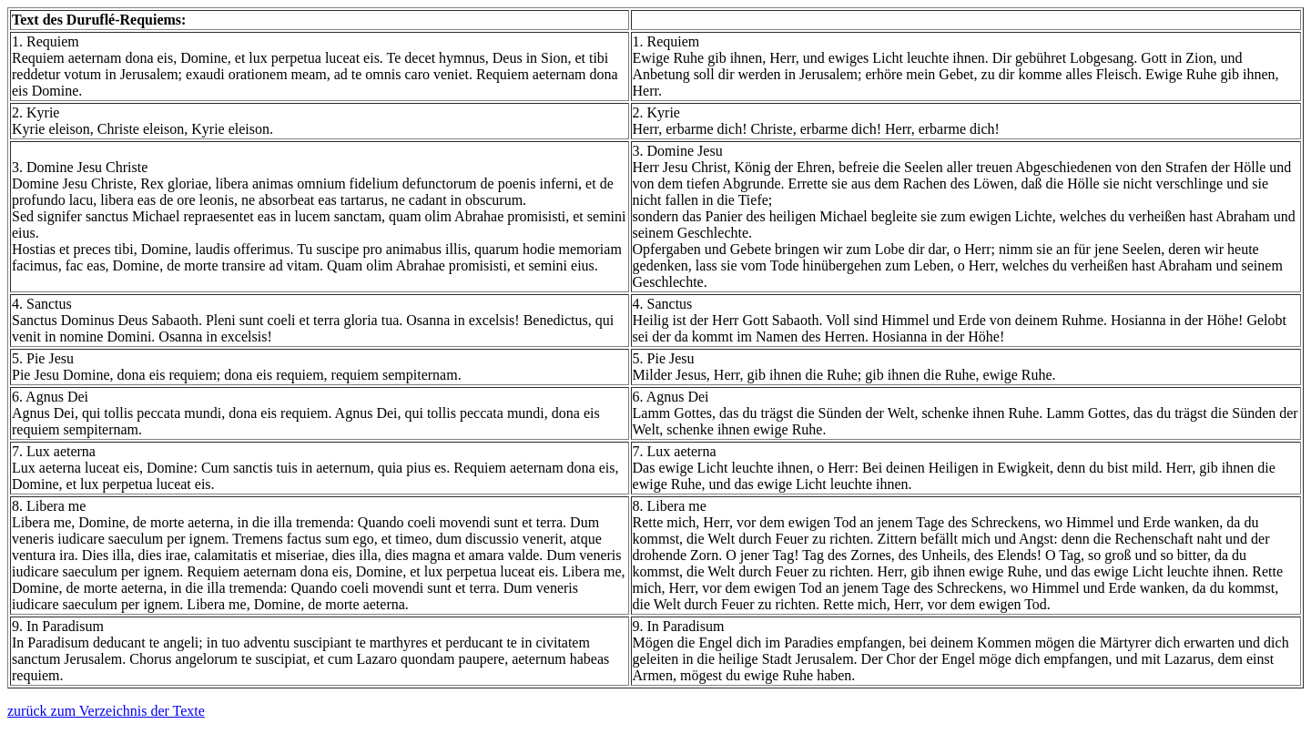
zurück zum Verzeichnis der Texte (106, 711)
